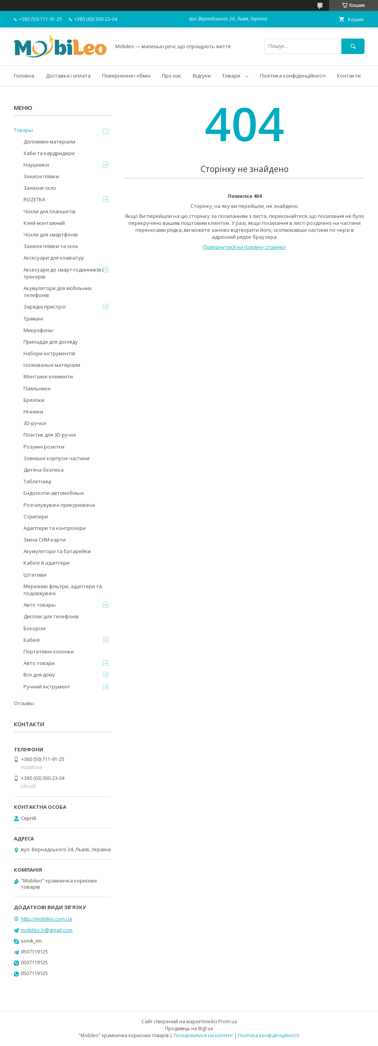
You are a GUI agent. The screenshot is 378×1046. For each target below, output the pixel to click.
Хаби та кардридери (49, 153)
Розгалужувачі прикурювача (59, 504)
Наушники (36, 164)
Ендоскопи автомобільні (54, 492)
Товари (231, 75)
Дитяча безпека (44, 469)
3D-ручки (35, 423)
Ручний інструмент (47, 686)
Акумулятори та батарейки (57, 551)
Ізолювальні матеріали (52, 364)
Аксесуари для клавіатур (54, 257)
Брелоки (34, 399)
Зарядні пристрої (45, 306)
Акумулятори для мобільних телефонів (58, 292)
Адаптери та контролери (55, 528)
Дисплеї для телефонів (51, 616)
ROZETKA (34, 199)
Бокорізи (35, 628)
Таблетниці (37, 481)
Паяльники (37, 388)
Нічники (33, 411)
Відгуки (202, 75)
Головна (24, 75)
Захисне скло (40, 187)
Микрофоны (38, 330)
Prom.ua (227, 1021)
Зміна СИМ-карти (45, 539)
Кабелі (32, 639)
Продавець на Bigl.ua (189, 1028)
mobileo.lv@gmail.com (47, 930)
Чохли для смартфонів (51, 234)
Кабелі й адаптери (46, 562)
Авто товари (39, 663)
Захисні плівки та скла (51, 246)
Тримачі (33, 318)
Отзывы (24, 703)
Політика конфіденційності (293, 75)
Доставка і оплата (68, 75)
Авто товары (40, 604)
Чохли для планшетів (50, 211)
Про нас (171, 75)
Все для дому (39, 674)
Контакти (349, 75)
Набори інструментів (49, 353)
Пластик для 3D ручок (50, 434)
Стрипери (36, 516)
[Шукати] (352, 46)
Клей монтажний (44, 222)
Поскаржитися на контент (203, 1035)
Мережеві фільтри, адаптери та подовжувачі (63, 590)
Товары (23, 130)
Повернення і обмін (126, 75)
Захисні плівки (41, 176)
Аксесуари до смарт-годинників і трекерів (63, 273)
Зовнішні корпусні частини (56, 458)
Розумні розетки (44, 446)
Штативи (35, 574)
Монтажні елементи (48, 376)
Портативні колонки (49, 651)
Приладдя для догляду (51, 341)
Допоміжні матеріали (49, 141)
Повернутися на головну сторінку (244, 246)
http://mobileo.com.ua (46, 919)
